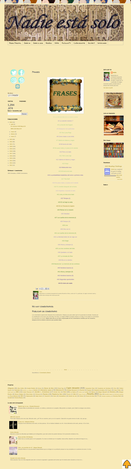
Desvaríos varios (46, 390)
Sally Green (39, 396)
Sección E (91, 43)
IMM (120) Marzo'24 (16, 128)
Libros (80, 392)
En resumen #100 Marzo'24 (18, 126)
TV (98, 396)
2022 (11, 141)
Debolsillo (17, 390)
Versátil (10, 397)
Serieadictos (62, 396)
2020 (11, 146)
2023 (11, 139)
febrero (13, 134)
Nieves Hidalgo (19, 394)
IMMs (57, 43)
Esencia (82, 390)
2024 (11, 122)
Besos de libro (49, 388)
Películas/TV (66, 43)
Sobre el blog (38, 43)
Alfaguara (11, 388)
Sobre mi (27, 43)
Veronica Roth (117, 396)
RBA (74, 394)
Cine (115, 388)
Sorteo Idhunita (14, 432)
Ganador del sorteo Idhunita (17, 458)
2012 (11, 165)
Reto (100, 394)
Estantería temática (99, 390)
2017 (11, 153)
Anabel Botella (31, 388)
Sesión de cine (73, 396)
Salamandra (29, 396)
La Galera (73, 392)
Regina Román (82, 394)
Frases (109, 390)
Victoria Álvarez (19, 397)
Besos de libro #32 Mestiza (25, 437)
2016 (11, 156)
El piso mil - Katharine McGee (26, 421)
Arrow (39, 388)
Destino (36, 390)
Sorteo (81, 396)
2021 (11, 144)
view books (119, 179)
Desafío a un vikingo (27, 390)
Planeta (45, 394)
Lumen (87, 392)
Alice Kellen (21, 388)
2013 (11, 163)
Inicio (65, 369)
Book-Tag (60, 388)
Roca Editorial (14, 396)
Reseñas (49, 43)
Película (37, 394)
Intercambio (102, 43)
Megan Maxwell (102, 392)
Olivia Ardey (29, 394)
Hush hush (10, 392)
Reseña (90, 394)
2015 (11, 158)
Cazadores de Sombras (104, 388)
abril (12, 124)
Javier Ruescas (27, 392)
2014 (11, 160)
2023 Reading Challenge (113, 166)
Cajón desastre (79, 43)
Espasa (89, 390)
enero (12, 136)
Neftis (114, 72)
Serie (54, 396)
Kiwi (64, 392)
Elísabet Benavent (72, 390)
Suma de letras (90, 396)
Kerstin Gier (57, 392)
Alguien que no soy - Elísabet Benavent (28, 406)
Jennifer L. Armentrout (42, 392)
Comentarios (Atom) (45, 372)
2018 (11, 151)
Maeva (93, 392)
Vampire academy (106, 396)
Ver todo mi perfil (108, 87)
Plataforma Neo (57, 394)
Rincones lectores (119, 394)
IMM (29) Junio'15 (15, 417)
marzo (13, 131)
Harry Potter (117, 390)
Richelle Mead (108, 394)
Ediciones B (60, 390)
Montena (112, 392)
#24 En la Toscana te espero (65, 206)
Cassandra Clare (90, 388)
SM (21, 396)
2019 (11, 148)
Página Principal (15, 43)
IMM (17, 392)
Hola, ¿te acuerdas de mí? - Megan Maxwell (30, 447)
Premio (68, 394)
